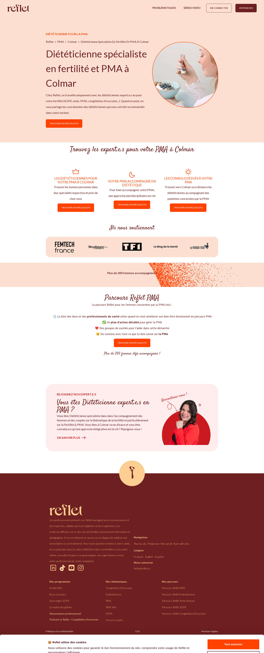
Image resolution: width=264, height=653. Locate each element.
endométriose (113, 594)
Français (138, 556)
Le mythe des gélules (61, 607)
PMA (60, 41)
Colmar (72, 41)
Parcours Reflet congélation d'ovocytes (184, 613)
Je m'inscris (246, 8)
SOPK (109, 613)
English (149, 556)
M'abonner (154, 543)
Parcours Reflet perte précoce (178, 600)
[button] (164, 8)
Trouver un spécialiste (64, 123)
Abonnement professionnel (65, 613)
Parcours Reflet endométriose (178, 594)
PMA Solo (111, 607)
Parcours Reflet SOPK (174, 607)
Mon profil (166, 543)
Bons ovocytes (58, 594)
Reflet (50, 41)
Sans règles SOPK (59, 600)
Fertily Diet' (56, 588)
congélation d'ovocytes (119, 588)
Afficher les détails (60, 645)
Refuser (233, 639)
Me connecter (219, 8)
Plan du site (140, 543)
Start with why (181, 543)
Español (159, 556)
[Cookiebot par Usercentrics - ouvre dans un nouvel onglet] (24, 646)
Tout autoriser (233, 627)
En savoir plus (68, 437)
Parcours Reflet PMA (173, 588)
